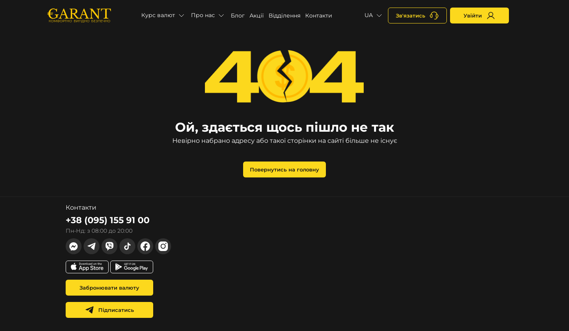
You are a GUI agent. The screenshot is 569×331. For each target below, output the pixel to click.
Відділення (284, 15)
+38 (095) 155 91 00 (108, 220)
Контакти (318, 15)
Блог (238, 15)
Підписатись (109, 310)
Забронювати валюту (109, 287)
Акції (256, 15)
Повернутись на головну (284, 169)
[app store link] (87, 267)
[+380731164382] (417, 15)
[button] (164, 15)
